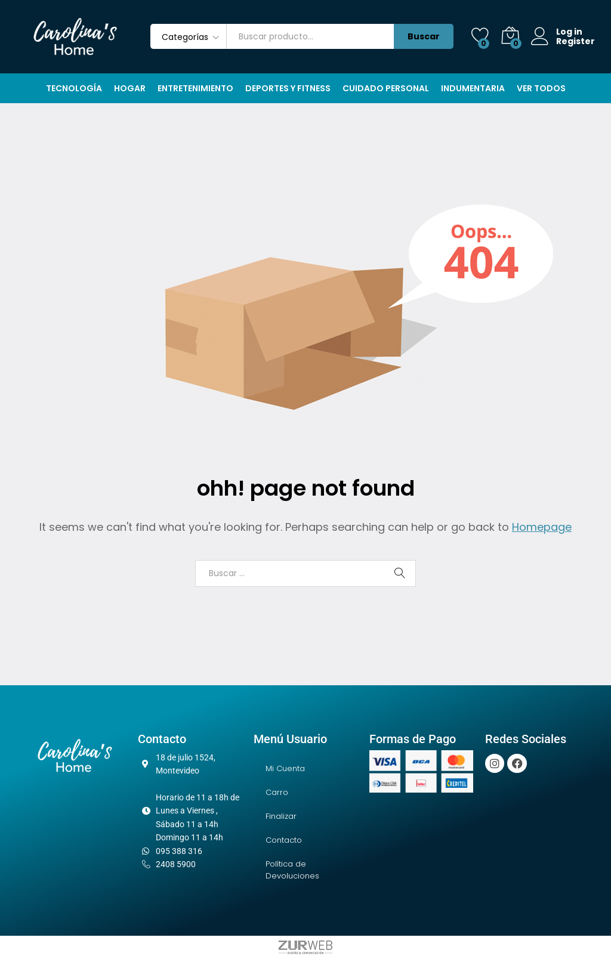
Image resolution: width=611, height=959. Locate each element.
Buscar (424, 36)
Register (575, 41)
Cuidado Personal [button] (385, 88)
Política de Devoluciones (292, 869)
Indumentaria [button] (473, 88)
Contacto (284, 840)
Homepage (542, 526)
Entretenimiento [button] (195, 88)
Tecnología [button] (74, 88)
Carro (277, 792)
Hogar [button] (130, 88)
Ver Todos (541, 88)
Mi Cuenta (285, 768)
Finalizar (281, 816)
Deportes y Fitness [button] (288, 88)
